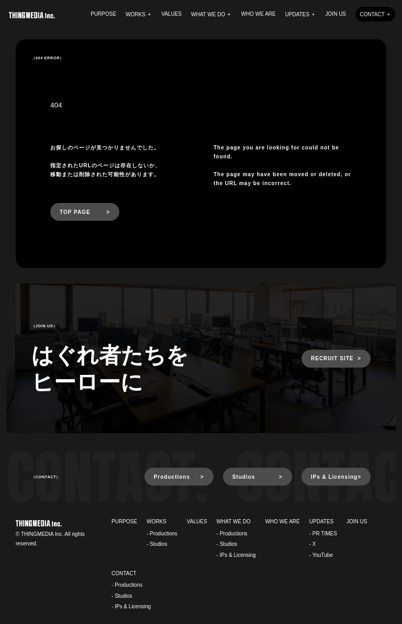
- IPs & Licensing (236, 555)
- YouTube (321, 555)
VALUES (171, 14)
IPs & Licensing (334, 477)
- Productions (162, 533)
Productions (172, 477)
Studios (243, 477)
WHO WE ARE (258, 14)
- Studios (157, 544)
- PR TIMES (323, 533)
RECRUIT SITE (332, 358)
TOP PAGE (75, 212)
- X (312, 544)
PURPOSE (103, 14)
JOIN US (336, 14)
